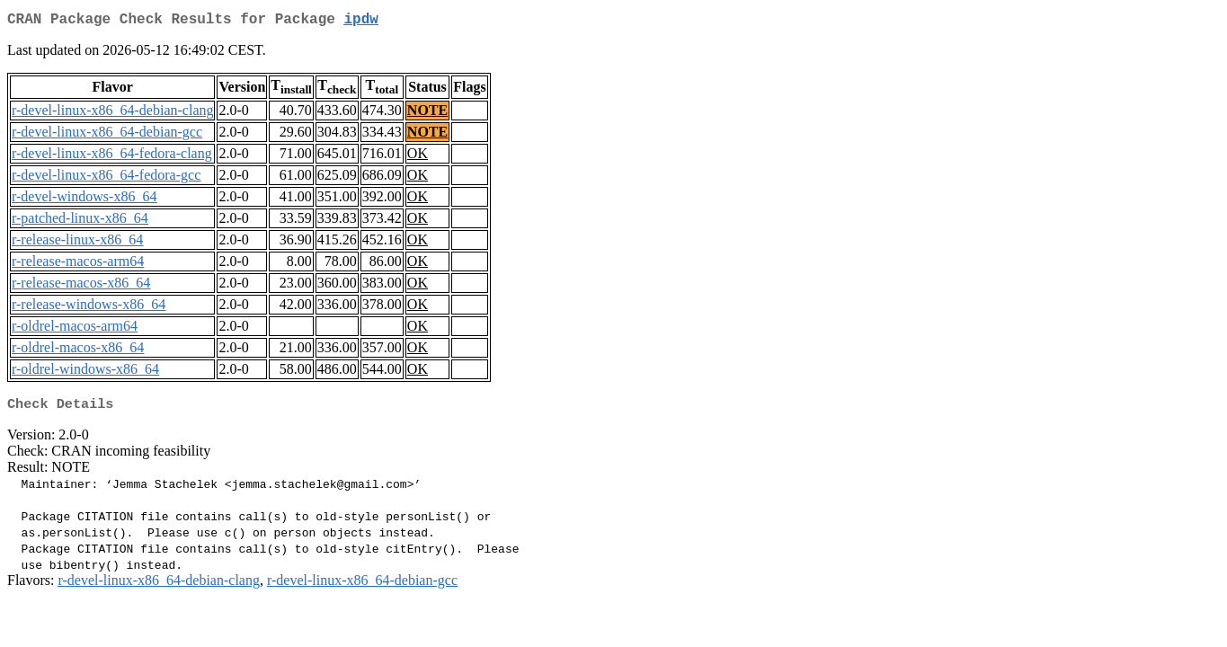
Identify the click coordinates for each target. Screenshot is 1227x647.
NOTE (427, 113)
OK (417, 156)
